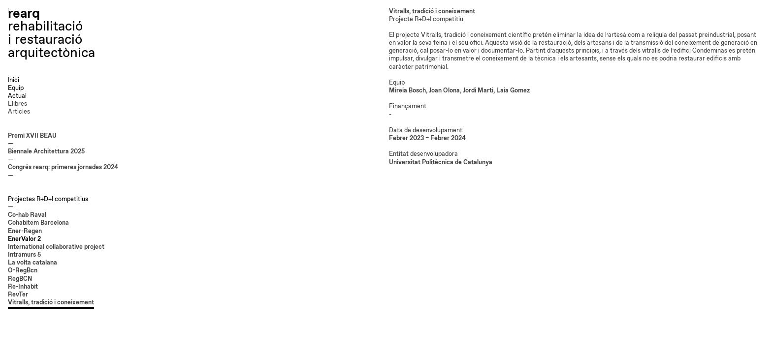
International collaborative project (56, 247)
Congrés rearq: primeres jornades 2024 (63, 167)
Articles (19, 112)
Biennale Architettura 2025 (46, 152)
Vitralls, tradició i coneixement (51, 302)
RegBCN (20, 279)
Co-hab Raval (27, 215)
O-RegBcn (22, 270)
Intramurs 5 (24, 255)
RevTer (18, 295)
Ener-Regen (25, 231)
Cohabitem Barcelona (38, 223)
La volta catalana (32, 263)
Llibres (17, 104)
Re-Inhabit (23, 287)
